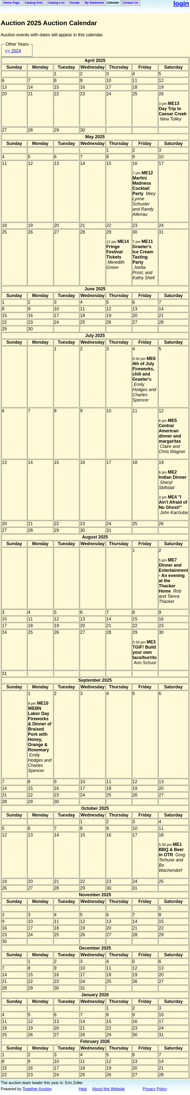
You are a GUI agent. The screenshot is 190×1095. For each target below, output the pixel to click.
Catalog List (56, 2)
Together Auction (37, 1089)
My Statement (94, 2)
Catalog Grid (34, 2)
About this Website (108, 1089)
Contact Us (130, 2)
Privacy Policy (155, 1089)
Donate (75, 2)
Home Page (11, 2)
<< (13, 50)
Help (83, 1089)
